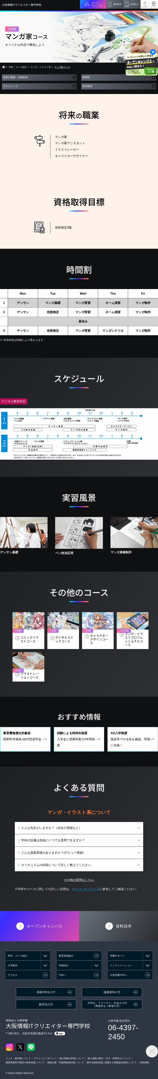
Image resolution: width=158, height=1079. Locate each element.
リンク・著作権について (18, 1058)
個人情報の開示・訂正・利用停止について (109, 1058)
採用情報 (144, 1062)
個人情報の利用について (71, 1058)
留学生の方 (46, 1004)
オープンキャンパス (97, 4)
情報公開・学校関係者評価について (65, 1062)
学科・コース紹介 (18, 67)
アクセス (145, 7)
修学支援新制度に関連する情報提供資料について (112, 1062)
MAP (59, 1033)
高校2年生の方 (46, 992)
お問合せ (134, 4)
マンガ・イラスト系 (40, 67)
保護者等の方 (111, 992)
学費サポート (117, 955)
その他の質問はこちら (79, 887)
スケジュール (10, 86)
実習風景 (87, 86)
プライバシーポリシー (45, 1058)
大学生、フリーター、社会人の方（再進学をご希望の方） (107, 1004)
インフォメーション (121, 965)
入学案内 (12, 965)
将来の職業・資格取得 (15, 77)
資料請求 (117, 4)
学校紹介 (64, 965)
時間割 (86, 77)
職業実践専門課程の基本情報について (25, 1062)
